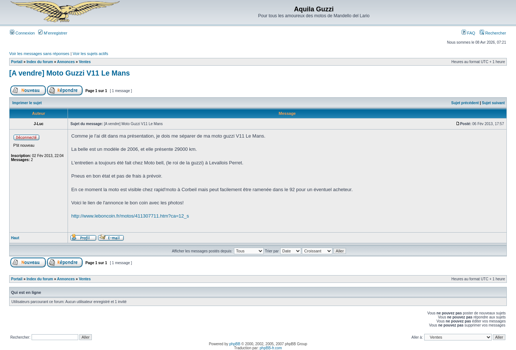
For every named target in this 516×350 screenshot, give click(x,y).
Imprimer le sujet (27, 103)
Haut (15, 238)
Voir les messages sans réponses (39, 53)
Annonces (66, 62)
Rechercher (493, 33)
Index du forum (39, 62)
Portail (16, 62)
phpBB (234, 344)
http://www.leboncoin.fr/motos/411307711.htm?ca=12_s (130, 216)
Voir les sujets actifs (90, 53)
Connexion (22, 33)
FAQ (468, 33)
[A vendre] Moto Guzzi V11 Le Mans (69, 73)
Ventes (85, 62)
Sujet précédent (465, 103)
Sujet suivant (493, 103)
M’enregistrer (52, 33)
